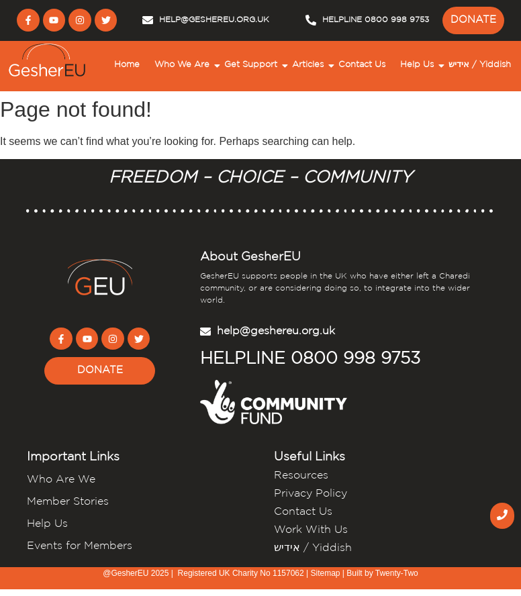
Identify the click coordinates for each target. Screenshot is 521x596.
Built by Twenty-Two (382, 573)
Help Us (418, 65)
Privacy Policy (310, 494)
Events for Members (79, 546)
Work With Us (311, 530)
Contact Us (361, 64)
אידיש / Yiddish (479, 64)
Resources (301, 475)
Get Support (252, 65)
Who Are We (61, 480)
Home (127, 64)
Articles (309, 65)
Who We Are (183, 65)
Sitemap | (328, 573)
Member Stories (68, 502)
